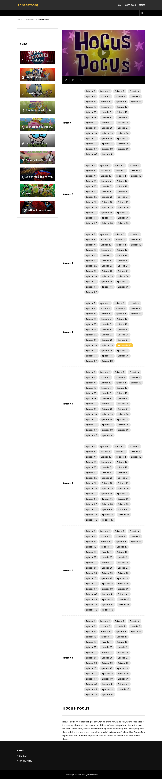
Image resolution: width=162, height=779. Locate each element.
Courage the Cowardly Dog (41, 160)
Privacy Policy (25, 760)
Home (119, 5)
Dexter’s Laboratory (36, 143)
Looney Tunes (33, 77)
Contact (23, 756)
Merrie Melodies (34, 60)
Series (142, 5)
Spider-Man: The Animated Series (44, 176)
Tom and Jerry (34, 93)
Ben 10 (29, 193)
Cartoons (130, 5)
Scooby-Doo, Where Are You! (42, 110)
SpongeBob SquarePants (39, 126)
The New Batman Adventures (42, 210)
